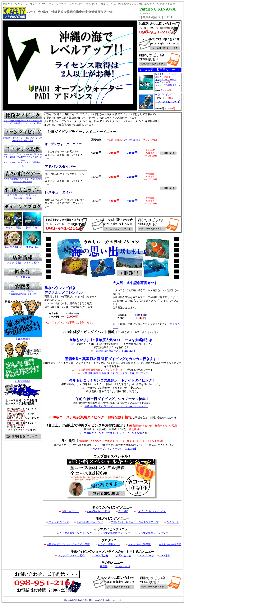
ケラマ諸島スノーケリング (153, 533)
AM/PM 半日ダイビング (90, 522)
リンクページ (122, 566)
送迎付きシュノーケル (165, 79)
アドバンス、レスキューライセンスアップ (135, 522)
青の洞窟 (123, 511)
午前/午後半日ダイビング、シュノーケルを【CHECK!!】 (116, 406)
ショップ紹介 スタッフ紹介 (23, 262)
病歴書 (104, 566)
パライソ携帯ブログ (109, 544)
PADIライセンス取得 (98, 511)
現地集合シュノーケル (165, 74)
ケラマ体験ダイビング (91, 433)
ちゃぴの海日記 (13, 247)
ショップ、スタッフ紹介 (71, 555)
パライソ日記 (13, 227)
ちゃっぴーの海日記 (139, 544)
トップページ (146, 555)
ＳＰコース (173, 522)
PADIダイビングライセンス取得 (124, 433)
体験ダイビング (164, 94)
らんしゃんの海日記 (170, 544)
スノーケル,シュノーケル (152, 511)
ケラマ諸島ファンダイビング (76, 533)
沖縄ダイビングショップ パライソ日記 (68, 544)
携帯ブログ (32, 227)
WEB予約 (164, 555)
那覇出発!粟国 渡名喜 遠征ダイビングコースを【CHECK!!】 (116, 373)
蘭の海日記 (32, 247)
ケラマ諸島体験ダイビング (115, 533)
